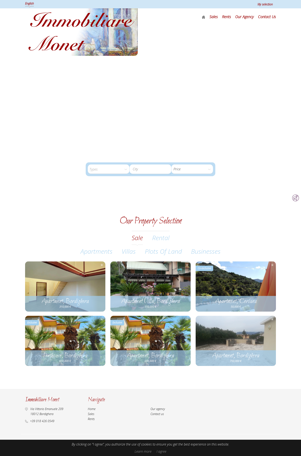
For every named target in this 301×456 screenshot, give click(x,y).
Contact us (267, 16)
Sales (213, 16)
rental (161, 237)
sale (137, 237)
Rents (226, 16)
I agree (161, 451)
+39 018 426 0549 (42, 421)
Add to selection (101, 265)
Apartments (96, 251)
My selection (265, 4)
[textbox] (154, 169)
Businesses (206, 251)
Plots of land (163, 251)
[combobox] (150, 169)
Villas (129, 251)
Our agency (244, 16)
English (29, 3)
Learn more (143, 451)
